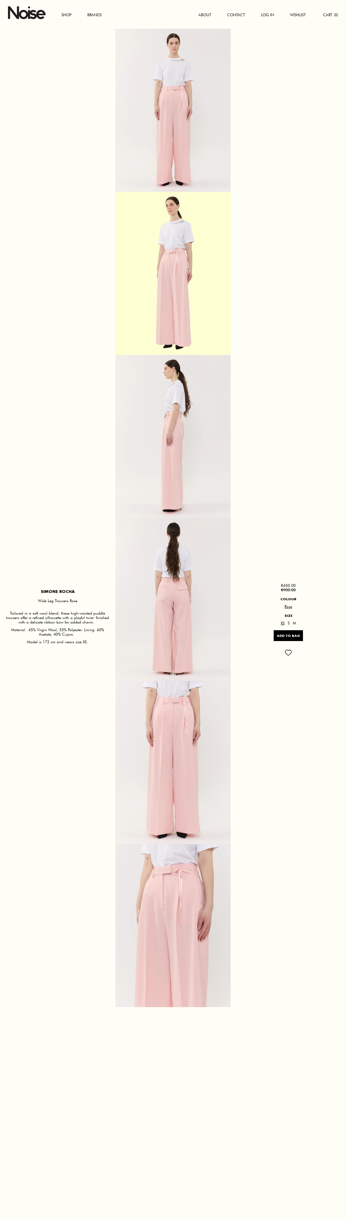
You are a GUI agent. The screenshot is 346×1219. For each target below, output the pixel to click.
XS (283, 623)
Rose (288, 606)
